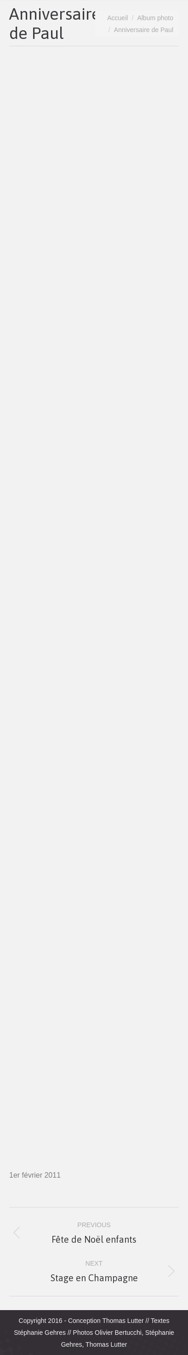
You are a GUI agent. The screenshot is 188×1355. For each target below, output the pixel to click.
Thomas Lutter (122, 1320)
